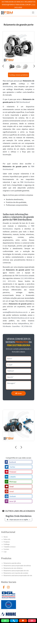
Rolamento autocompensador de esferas (17, 566)
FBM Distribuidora (22, 102)
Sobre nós (7, 539)
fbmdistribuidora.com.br (20, 318)
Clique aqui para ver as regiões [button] (17, 519)
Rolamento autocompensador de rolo (16, 571)
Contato (6, 549)
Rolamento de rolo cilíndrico (13, 568)
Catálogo (7, 544)
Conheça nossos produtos (18, 75)
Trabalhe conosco (9, 547)
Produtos (7, 542)
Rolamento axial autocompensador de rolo (18, 575)
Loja (5, 552)
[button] (3, 67)
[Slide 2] (18, 66)
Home (6, 537)
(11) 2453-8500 (26, 278)
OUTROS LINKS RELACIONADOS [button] (20, 510)
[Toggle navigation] (33, 13)
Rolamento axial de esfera (12, 563)
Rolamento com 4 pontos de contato (16, 573)
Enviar (18, 393)
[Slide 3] (25, 66)
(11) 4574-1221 (9, 281)
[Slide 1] (12, 66)
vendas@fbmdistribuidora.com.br (16, 4)
